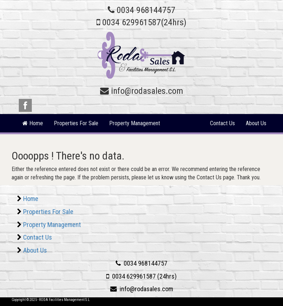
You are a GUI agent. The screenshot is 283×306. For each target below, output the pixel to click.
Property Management (134, 123)
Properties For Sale (76, 123)
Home (30, 198)
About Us (256, 123)
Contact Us (222, 123)
